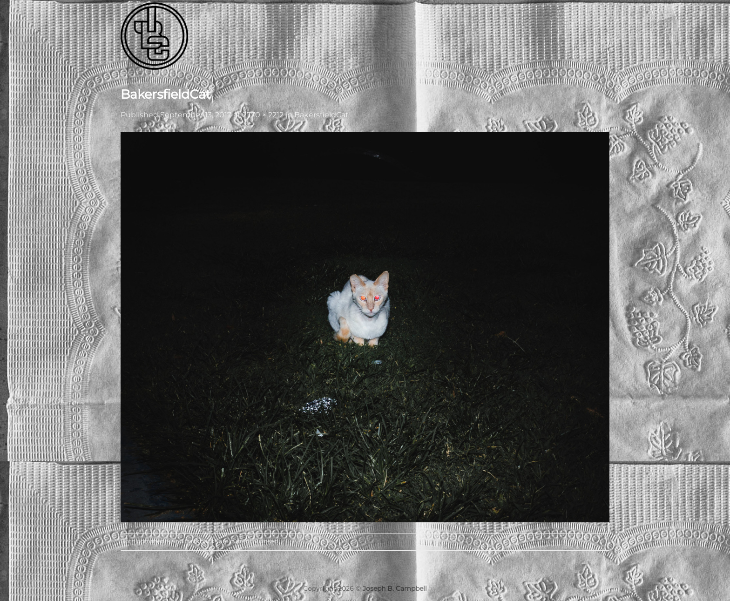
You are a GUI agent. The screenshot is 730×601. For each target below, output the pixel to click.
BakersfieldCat (321, 114)
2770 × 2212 (263, 114)
